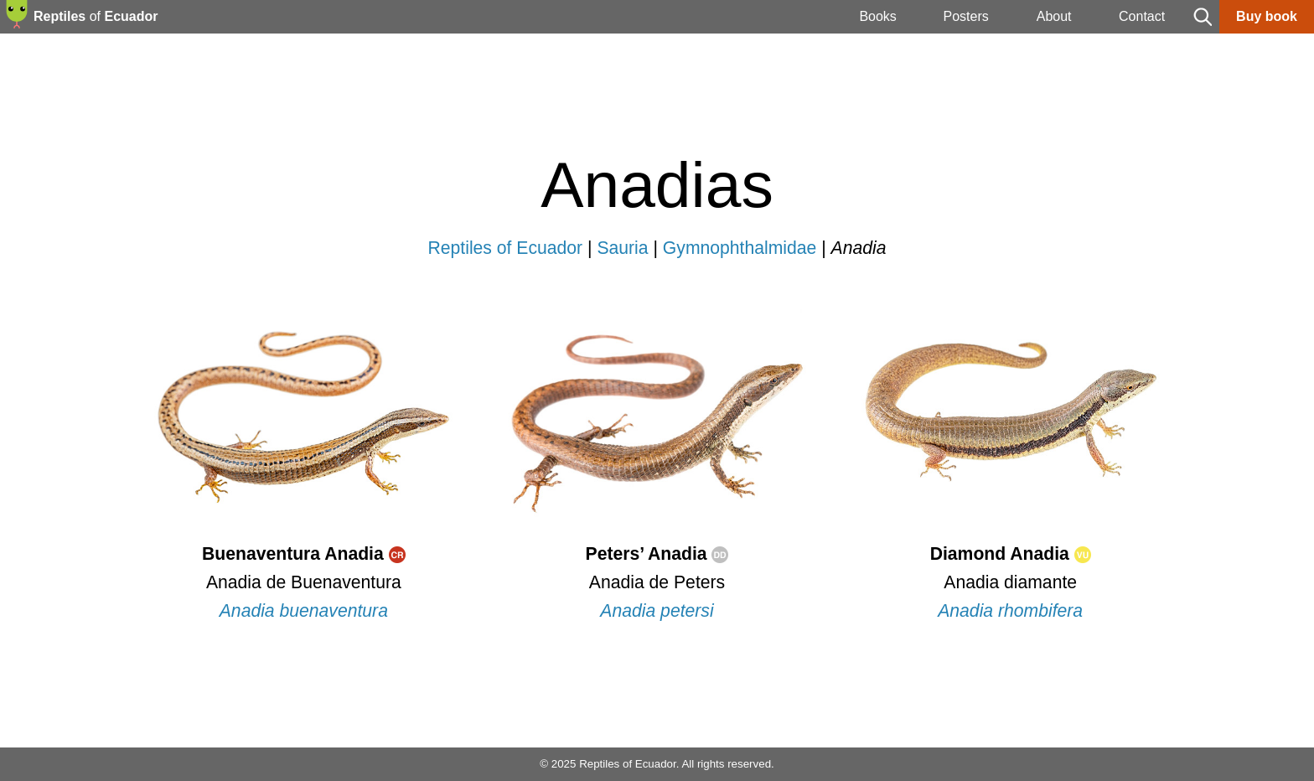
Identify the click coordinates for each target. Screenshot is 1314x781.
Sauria (622, 247)
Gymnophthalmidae (739, 247)
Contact (1142, 16)
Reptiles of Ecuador (505, 247)
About (1054, 16)
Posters (965, 16)
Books (877, 16)
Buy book (1266, 16)
